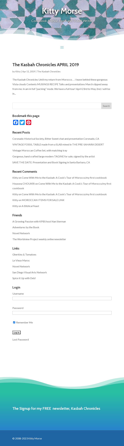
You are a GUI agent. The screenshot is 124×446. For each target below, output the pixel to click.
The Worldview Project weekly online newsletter (39, 239)
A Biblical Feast (30, 205)
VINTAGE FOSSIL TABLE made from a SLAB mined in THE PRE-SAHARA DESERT (58, 144)
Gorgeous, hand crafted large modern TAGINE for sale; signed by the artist (53, 156)
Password (17, 307)
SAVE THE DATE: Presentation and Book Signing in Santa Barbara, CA (51, 162)
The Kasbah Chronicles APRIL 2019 (45, 64)
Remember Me (23, 322)
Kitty (18, 71)
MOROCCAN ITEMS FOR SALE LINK (43, 199)
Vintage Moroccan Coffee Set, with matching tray (39, 150)
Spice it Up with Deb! (24, 278)
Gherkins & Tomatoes (24, 254)
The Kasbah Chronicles (49, 71)
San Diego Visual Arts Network (29, 272)
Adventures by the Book (25, 227)
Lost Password (20, 339)
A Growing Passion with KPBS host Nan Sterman (39, 221)
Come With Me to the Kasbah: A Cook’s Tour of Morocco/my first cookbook (64, 177)
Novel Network (21, 233)
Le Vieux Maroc (21, 260)
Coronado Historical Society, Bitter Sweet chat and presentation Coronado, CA (55, 138)
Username (18, 293)
